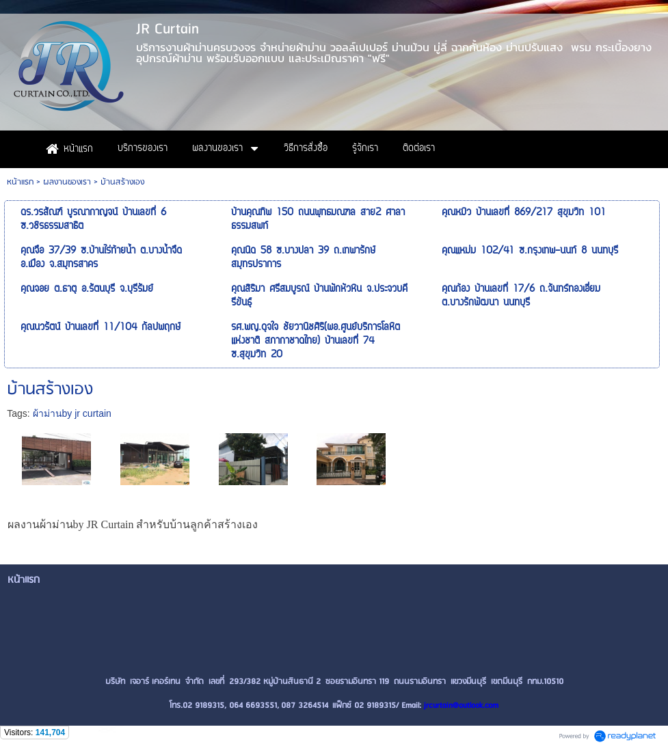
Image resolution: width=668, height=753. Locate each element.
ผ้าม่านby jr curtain (72, 413)
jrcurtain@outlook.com (461, 705)
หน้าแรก (20, 182)
